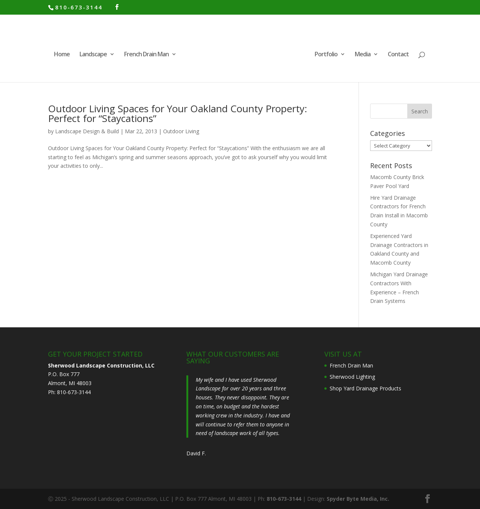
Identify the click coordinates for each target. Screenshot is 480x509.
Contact (398, 54)
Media (362, 54)
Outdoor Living (181, 131)
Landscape (93, 54)
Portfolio (326, 54)
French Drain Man (146, 54)
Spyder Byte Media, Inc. (358, 498)
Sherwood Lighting (352, 376)
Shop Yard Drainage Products (365, 388)
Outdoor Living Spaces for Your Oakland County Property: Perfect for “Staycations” (177, 113)
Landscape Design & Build (87, 131)
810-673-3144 (78, 7)
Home (62, 54)
